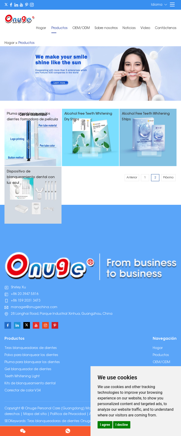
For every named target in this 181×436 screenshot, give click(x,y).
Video (145, 28)
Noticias (129, 28)
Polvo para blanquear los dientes (31, 355)
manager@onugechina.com (34, 307)
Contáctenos (166, 28)
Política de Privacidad (68, 414)
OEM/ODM (81, 28)
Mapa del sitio (35, 414)
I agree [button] (105, 425)
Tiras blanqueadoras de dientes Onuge (59, 421)
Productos (59, 28)
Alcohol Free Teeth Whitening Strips (146, 116)
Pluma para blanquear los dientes (32, 362)
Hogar (41, 28)
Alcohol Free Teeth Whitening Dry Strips (88, 116)
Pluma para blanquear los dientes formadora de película (32, 116)
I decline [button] (121, 425)
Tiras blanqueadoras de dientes (30, 348)
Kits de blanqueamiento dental (30, 383)
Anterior (132, 177)
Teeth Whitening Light (22, 376)
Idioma (159, 4)
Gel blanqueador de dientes (27, 369)
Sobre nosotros (106, 28)
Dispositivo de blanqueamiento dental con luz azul (31, 177)
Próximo (168, 177)
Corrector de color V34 (22, 390)
